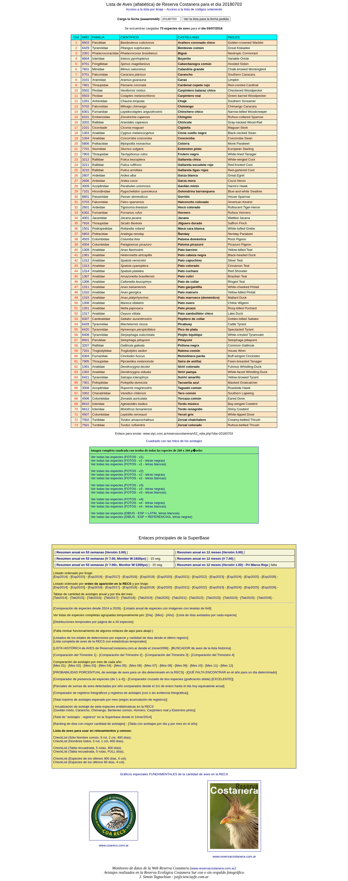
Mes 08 (166, 665)
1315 (85, 297)
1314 (85, 271)
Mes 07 (150, 665)
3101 (85, 80)
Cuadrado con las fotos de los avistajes (174, 441)
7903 (85, 154)
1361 (85, 255)
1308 (85, 303)
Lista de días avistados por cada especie (206, 615)
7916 (85, 223)
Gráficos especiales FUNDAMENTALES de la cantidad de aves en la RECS (174, 774)
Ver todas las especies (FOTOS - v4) (117, 499)
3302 (85, 393)
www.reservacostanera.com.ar (234, 856)
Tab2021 (179, 597)
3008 (85, 388)
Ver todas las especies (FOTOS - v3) (117, 485)
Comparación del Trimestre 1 (74, 655)
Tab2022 (196, 597)
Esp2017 (112, 576)
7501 (85, 425)
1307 (85, 276)
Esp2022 (199, 576)
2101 (85, 127)
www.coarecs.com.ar (114, 845)
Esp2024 (234, 576)
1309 (85, 250)
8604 (85, 58)
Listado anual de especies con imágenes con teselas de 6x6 (167, 608)
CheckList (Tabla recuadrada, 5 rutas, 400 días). (87, 748)
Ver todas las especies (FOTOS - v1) (117, 457)
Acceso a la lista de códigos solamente (194, 9)
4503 (85, 239)
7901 (85, 85)
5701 (85, 74)
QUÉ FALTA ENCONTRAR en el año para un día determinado (232, 672)
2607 (85, 175)
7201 (85, 350)
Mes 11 (211, 665)
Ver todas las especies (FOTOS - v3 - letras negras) (128, 489)
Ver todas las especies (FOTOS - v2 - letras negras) (128, 474)
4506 (85, 398)
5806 (85, 143)
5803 (85, 234)
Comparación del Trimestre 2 (120, 655)
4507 (85, 414)
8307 (85, 319)
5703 (85, 202)
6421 (85, 377)
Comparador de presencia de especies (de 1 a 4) (89, 679)
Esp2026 (268, 576)
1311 (85, 287)
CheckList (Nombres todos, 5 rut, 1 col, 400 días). (88, 741)
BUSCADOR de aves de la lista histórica (201, 648)
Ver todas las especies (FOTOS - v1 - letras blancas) (128, 464)
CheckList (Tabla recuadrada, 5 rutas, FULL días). (88, 751)
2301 (85, 53)
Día (149, 615)
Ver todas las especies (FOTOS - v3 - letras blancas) (128, 492)
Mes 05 (120, 665)
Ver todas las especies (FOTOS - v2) (117, 471)
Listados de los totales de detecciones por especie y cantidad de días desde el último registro (120, 638)
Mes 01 (59, 665)
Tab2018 (128, 597)
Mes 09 (181, 665)
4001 (85, 218)
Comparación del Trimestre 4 (212, 655)
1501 (85, 228)
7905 (85, 361)
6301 (85, 111)
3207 (85, 345)
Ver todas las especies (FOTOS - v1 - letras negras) (128, 460)
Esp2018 (129, 576)
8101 (85, 117)
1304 (85, 138)
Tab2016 (94, 597)
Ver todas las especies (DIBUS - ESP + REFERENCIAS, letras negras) (141, 517)
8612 (85, 409)
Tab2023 (213, 597)
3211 (85, 165)
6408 (85, 335)
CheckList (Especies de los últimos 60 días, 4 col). (89, 762)
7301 (85, 382)
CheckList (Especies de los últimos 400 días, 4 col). (90, 758)
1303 (85, 133)
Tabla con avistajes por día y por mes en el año (162, 724)
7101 (85, 191)
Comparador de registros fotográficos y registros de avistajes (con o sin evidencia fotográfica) (120, 693)
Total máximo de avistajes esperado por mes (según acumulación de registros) (110, 699)
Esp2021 (182, 576)
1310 (85, 292)
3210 (85, 170)
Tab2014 (60, 597)
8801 (85, 196)
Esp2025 (251, 576)
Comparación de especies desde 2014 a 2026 (87, 608)
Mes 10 (196, 665)
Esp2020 (164, 576)
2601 (85, 207)
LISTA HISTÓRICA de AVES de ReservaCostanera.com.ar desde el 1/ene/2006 (110, 648)
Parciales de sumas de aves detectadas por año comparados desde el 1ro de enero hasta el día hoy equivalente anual (139, 686)
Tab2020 (162, 597)
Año (170, 615)
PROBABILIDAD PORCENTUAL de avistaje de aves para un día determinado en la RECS (118, 672)
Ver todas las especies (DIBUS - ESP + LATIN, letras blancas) (135, 513)
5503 (85, 96)
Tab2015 (77, 597)
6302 (85, 212)
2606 (85, 181)
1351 (85, 308)
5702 (85, 106)
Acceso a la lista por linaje (144, 9)
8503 (85, 42)
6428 (85, 324)
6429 (85, 48)
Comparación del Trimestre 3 (166, 655)
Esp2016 (95, 576)
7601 (85, 69)
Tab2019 (145, 597)
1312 (85, 260)
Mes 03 (90, 665)
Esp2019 (147, 576)
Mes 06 (135, 665)
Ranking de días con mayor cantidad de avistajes (89, 724)
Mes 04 (105, 665)
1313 (85, 266)
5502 (85, 90)
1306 (85, 281)
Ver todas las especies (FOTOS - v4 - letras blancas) (128, 506)
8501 (85, 340)
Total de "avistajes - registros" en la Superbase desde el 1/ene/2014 (102, 717)
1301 (85, 366)
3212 (85, 159)
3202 (85, 122)
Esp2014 (60, 576)
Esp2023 (216, 576)
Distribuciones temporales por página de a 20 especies (93, 622)
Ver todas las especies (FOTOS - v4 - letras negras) (128, 503)
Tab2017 (111, 597)
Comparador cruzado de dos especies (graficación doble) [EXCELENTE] (180, 679)
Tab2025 (247, 597)
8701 (85, 64)
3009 (85, 186)
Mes (159, 615)
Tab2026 (264, 597)
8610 (85, 404)
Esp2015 (78, 576)
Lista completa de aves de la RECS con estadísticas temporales (100, 641)
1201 (85, 101)
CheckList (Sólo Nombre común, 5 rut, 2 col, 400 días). (92, 737)
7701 (85, 149)
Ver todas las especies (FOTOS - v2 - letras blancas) (128, 478)
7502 (85, 420)
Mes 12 (227, 665)
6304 (85, 356)
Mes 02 (74, 665)
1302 (85, 372)
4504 (85, 244)
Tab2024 (230, 597)
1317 (85, 313)
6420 (85, 329)
